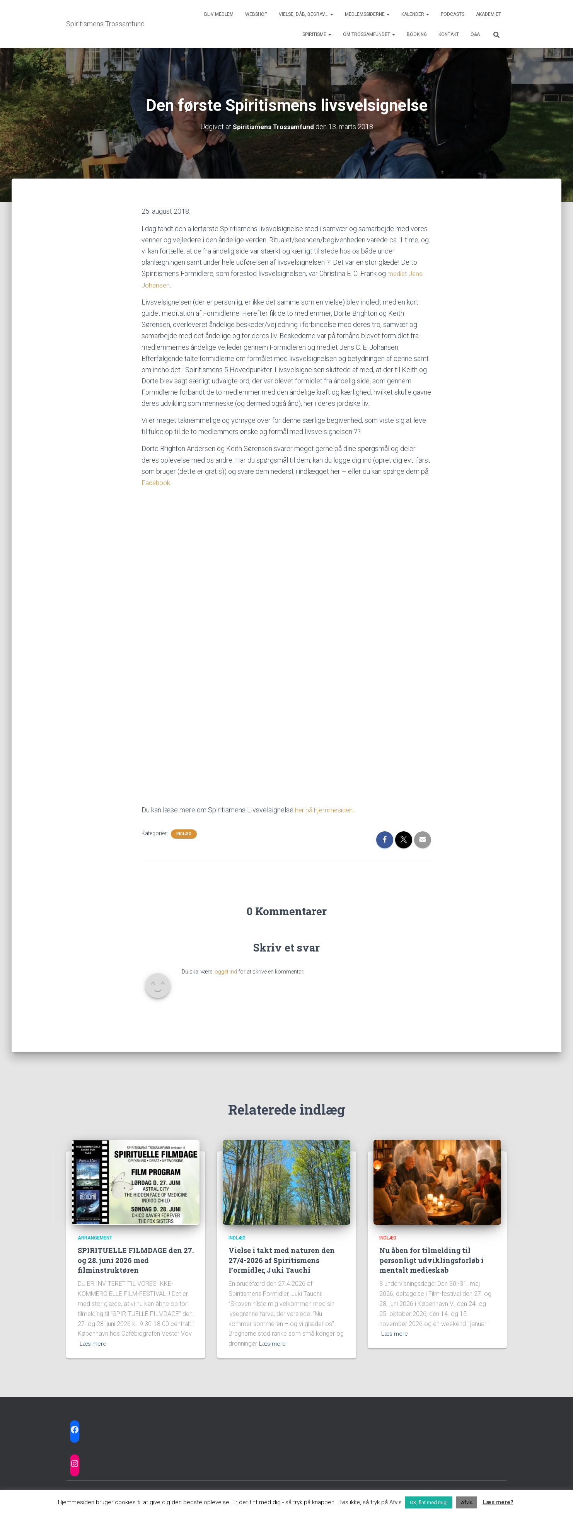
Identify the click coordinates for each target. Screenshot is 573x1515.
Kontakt (448, 34)
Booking (417, 34)
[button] (331, 14)
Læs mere (93, 1342)
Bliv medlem (219, 14)
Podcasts (452, 14)
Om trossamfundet (369, 34)
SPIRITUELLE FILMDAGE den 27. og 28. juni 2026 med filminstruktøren (136, 1259)
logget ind (225, 971)
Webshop (256, 14)
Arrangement (95, 1237)
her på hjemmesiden (325, 809)
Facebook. (157, 482)
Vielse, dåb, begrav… (306, 14)
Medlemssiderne (367, 14)
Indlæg (183, 833)
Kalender (415, 14)
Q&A (475, 34)
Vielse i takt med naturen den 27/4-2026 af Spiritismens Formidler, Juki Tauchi (282, 1259)
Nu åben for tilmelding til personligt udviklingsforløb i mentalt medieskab (431, 1259)
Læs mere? (498, 1502)
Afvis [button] (466, 1502)
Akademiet (488, 14)
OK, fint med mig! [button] (429, 1502)
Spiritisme (316, 34)
